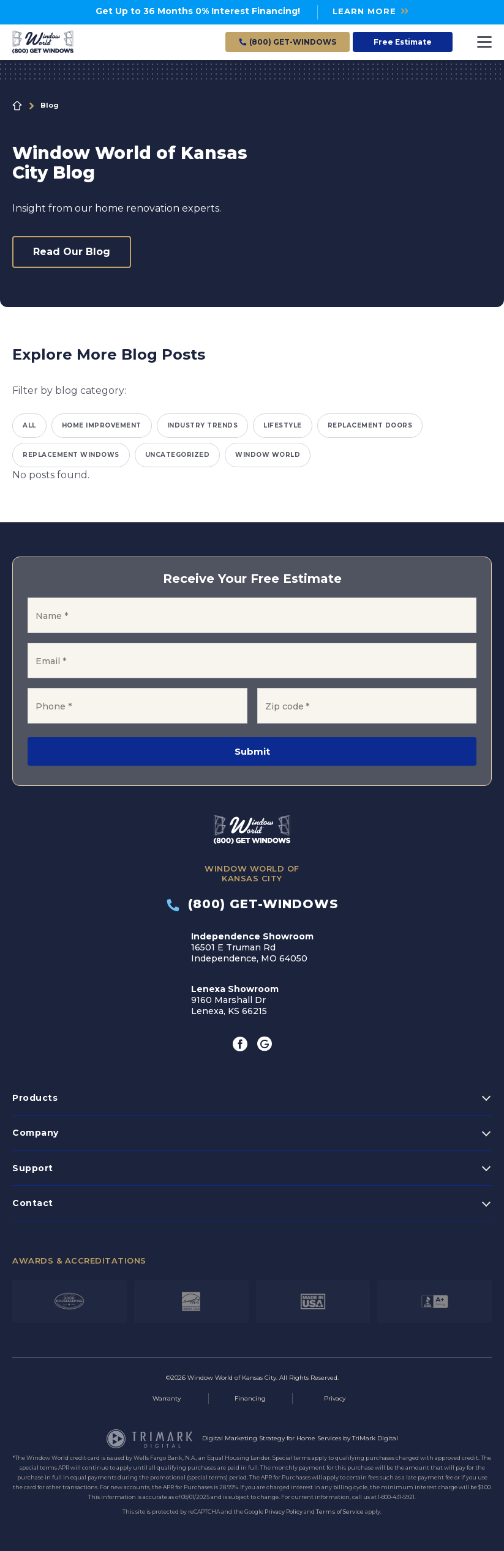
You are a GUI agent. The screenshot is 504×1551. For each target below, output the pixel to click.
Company (35, 1132)
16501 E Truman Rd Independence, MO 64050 (252, 947)
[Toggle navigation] (484, 42)
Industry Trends (202, 425)
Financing (250, 1398)
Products (35, 1097)
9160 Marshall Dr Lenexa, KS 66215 (235, 999)
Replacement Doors (370, 425)
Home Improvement (101, 425)
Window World (267, 455)
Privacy (334, 1398)
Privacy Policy (284, 1511)
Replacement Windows (71, 455)
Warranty (166, 1398)
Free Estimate (403, 41)
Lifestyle (282, 425)
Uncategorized (177, 455)
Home (17, 106)
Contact (32, 1203)
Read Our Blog (71, 251)
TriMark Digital (375, 1438)
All (29, 425)
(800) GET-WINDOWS (252, 904)
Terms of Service (340, 1511)
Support (32, 1168)
